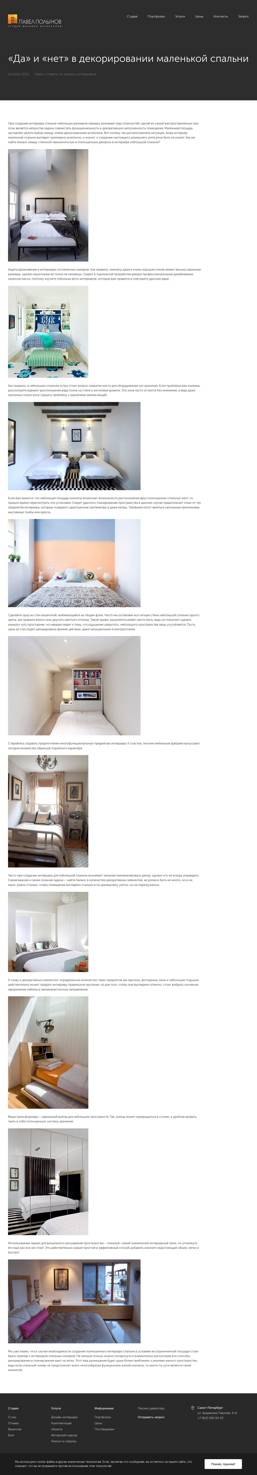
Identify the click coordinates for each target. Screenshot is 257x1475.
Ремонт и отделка (63, 1441)
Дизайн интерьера (64, 1417)
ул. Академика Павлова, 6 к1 (217, 1413)
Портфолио (156, 16)
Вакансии (14, 1429)
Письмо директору (151, 1408)
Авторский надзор (64, 1435)
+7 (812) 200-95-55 (210, 1418)
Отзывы (13, 1423)
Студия (132, 16)
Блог (11, 1435)
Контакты (221, 16)
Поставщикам (104, 1429)
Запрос (243, 16)
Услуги (180, 16)
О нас (12, 1417)
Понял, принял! (223, 1464)
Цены (199, 16)
